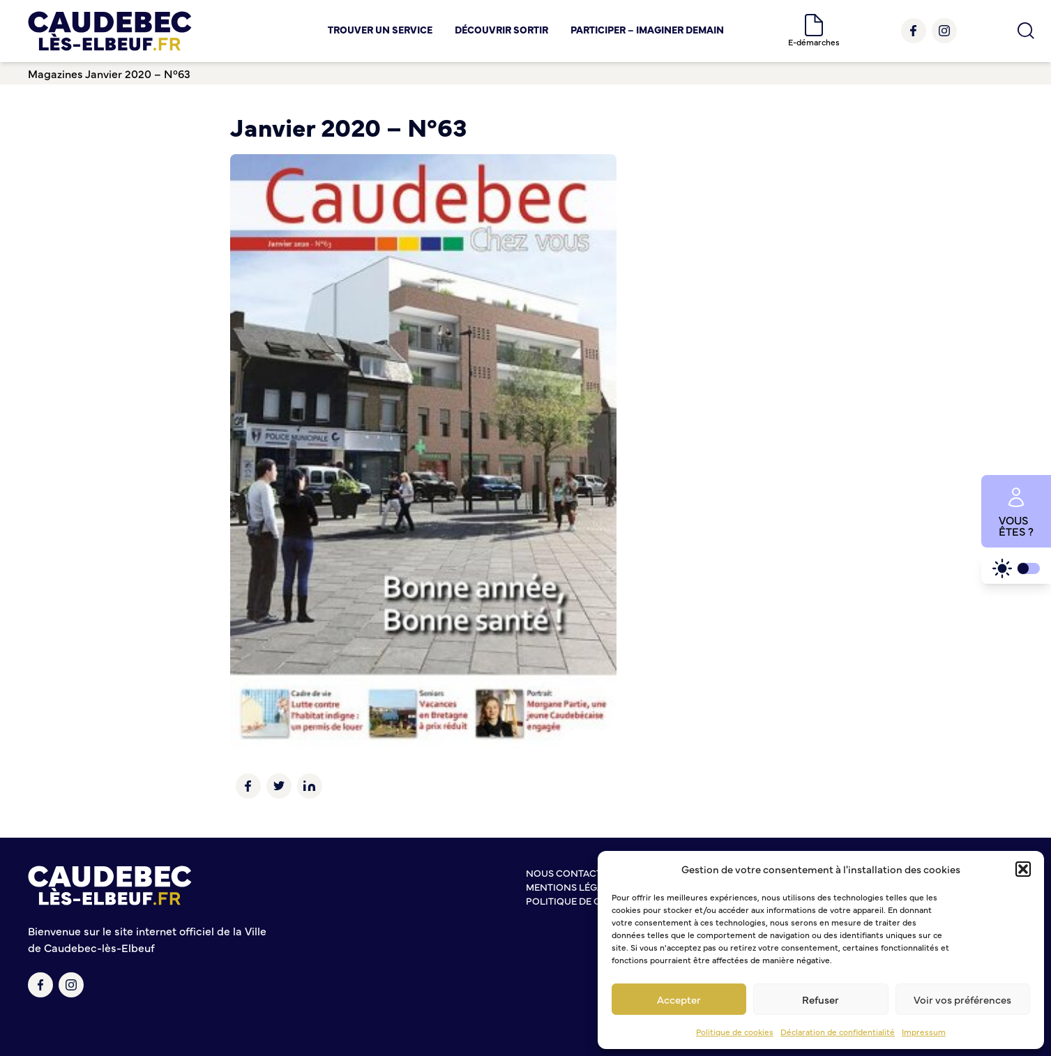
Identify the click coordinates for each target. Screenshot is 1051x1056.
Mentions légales (573, 886)
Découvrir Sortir (501, 29)
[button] (1023, 869)
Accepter (679, 999)
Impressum (924, 1031)
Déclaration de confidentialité (837, 1031)
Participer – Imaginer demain (647, 29)
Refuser (820, 999)
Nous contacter (570, 873)
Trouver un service (380, 29)
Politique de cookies (734, 1031)
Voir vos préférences (962, 999)
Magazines (55, 73)
